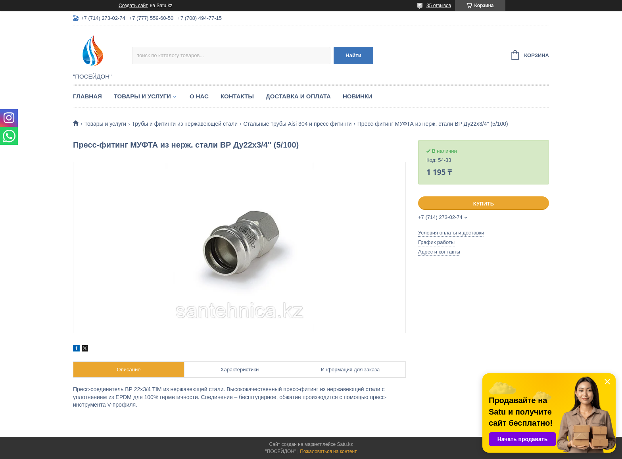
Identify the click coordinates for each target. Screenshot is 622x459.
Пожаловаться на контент (328, 451)
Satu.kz (345, 444)
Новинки (357, 96)
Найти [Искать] (353, 55)
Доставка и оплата (298, 96)
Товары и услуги (142, 96)
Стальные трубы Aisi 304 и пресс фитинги (297, 124)
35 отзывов (438, 5)
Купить (483, 204)
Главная (87, 96)
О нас (199, 96)
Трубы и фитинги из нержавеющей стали (185, 124)
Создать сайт (133, 5)
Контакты (237, 96)
